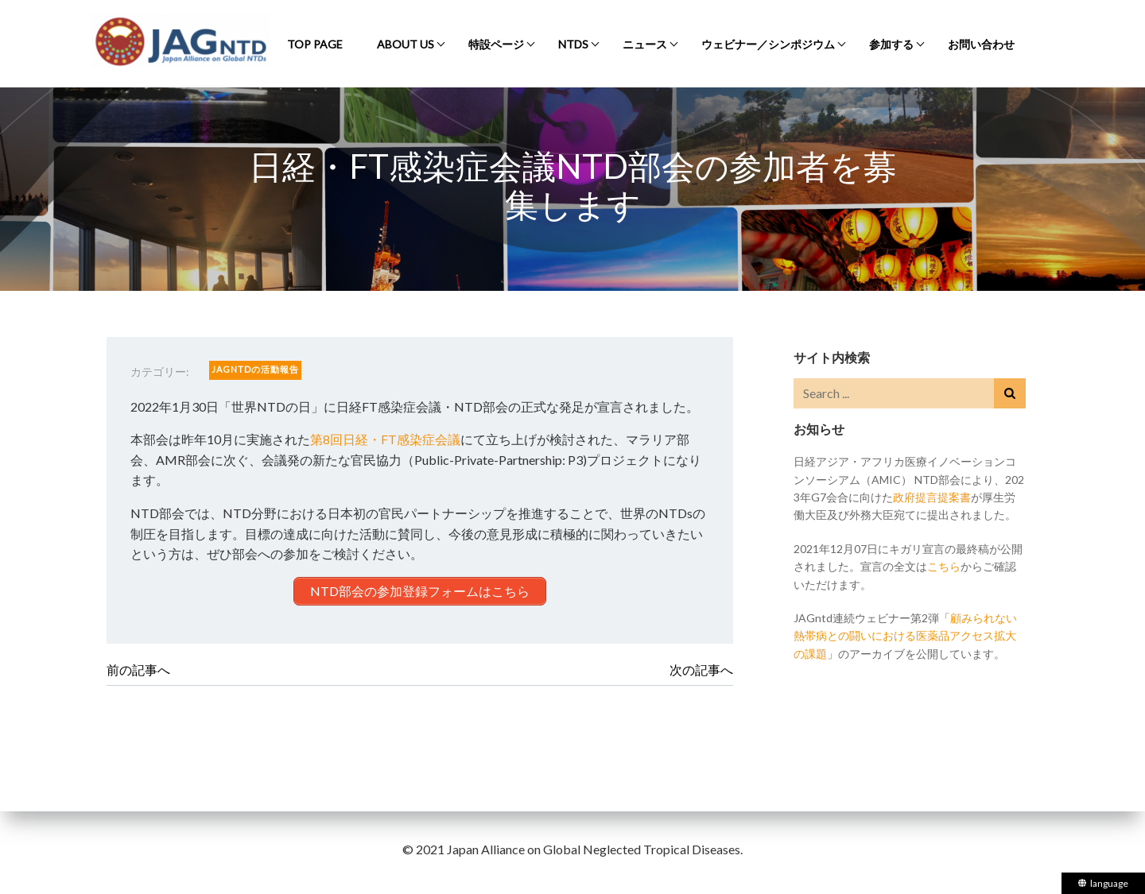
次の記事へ (701, 669)
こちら (944, 566)
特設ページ (496, 44)
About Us (405, 44)
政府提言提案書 (932, 497)
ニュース (645, 44)
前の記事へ (138, 669)
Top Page (315, 44)
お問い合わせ (981, 44)
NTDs (573, 44)
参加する (891, 44)
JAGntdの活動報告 (255, 369)
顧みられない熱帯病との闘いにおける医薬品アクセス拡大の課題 (905, 635)
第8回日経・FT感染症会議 (385, 439)
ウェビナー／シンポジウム (768, 44)
